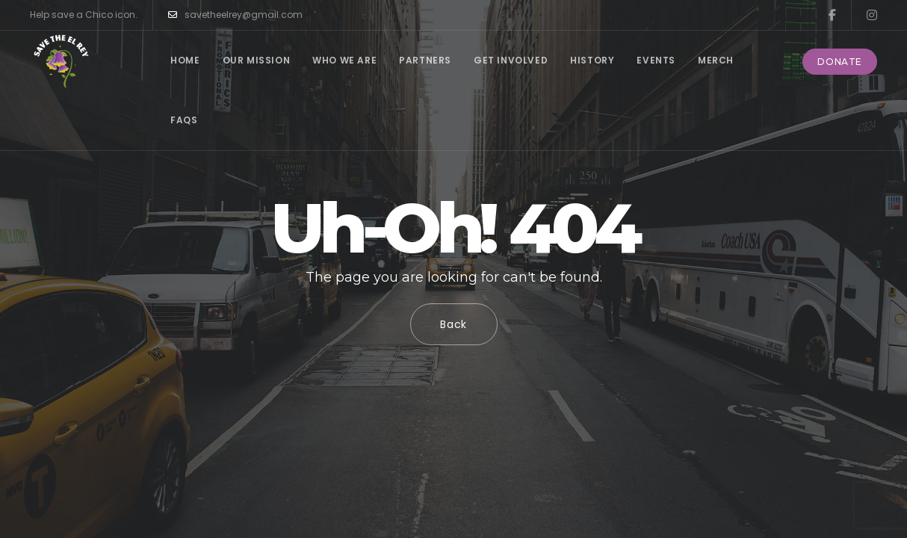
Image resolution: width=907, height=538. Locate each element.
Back (453, 324)
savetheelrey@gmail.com (235, 15)
